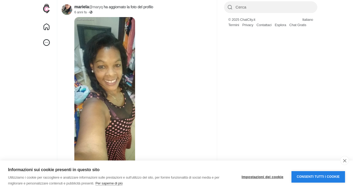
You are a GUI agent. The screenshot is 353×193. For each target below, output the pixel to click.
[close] (344, 160)
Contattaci (264, 25)
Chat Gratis (297, 25)
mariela (81, 7)
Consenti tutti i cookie (318, 177)
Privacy (247, 25)
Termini (233, 25)
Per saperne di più (109, 183)
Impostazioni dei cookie (262, 177)
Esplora (280, 25)
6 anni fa (80, 12)
